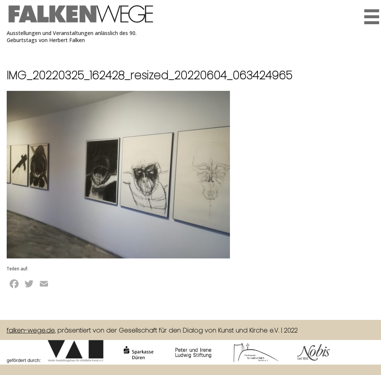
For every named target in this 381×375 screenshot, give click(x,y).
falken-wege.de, (31, 330)
